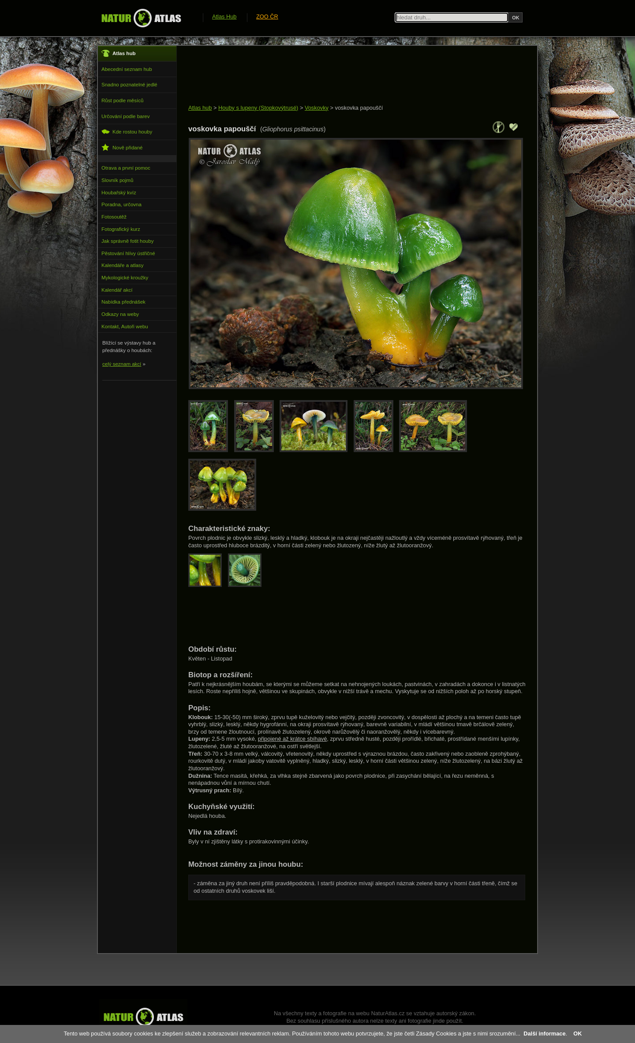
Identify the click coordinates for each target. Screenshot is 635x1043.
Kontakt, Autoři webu (124, 326)
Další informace (544, 1033)
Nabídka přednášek (123, 301)
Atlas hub (200, 107)
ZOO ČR (267, 16)
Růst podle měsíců (122, 100)
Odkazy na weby (120, 314)
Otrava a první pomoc (125, 168)
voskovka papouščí (359, 107)
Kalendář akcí (116, 290)
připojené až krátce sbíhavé (292, 738)
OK (577, 1033)
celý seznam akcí (121, 364)
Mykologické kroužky (124, 277)
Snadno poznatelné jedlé (129, 84)
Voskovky (317, 107)
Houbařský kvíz (118, 192)
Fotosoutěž (114, 216)
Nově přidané (122, 147)
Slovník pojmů (117, 180)
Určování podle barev (125, 116)
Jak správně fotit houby (127, 241)
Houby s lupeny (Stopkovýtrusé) (258, 107)
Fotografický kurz (120, 229)
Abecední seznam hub (126, 69)
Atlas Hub (224, 16)
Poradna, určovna (121, 204)
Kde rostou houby (126, 131)
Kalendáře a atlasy (122, 265)
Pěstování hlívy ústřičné (128, 253)
